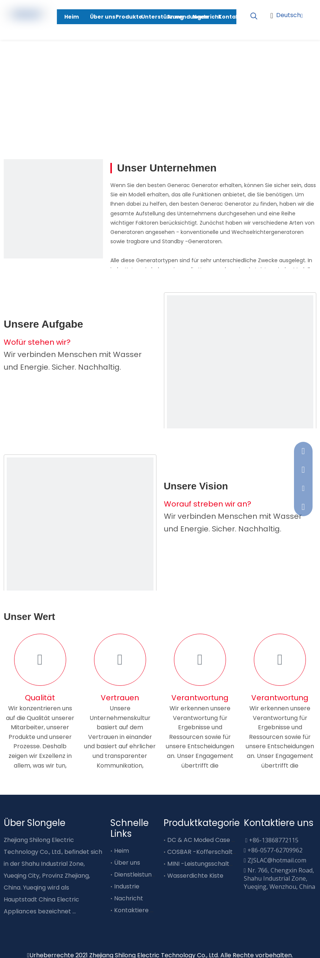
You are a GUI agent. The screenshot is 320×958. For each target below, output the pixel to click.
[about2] (80, 530)
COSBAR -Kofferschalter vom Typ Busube (228, 852)
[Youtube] (301, 26)
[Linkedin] (301, 38)
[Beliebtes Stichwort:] (254, 16)
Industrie (126, 886)
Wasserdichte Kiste (195, 875)
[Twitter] (33, 923)
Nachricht (128, 898)
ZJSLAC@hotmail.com (277, 860)
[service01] (53, 208)
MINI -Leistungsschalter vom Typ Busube (226, 863)
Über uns (127, 862)
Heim (121, 850)
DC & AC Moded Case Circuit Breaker (221, 840)
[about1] (240, 368)
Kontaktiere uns (137, 910)
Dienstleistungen (138, 874)
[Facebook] (8, 923)
